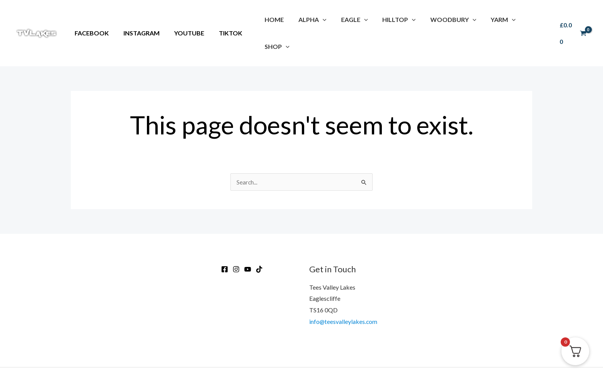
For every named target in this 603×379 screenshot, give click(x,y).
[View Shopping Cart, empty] (572, 19)
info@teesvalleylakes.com (343, 294)
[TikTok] (259, 242)
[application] (320, 19)
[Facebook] (224, 242)
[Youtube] (247, 242)
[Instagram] (236, 242)
